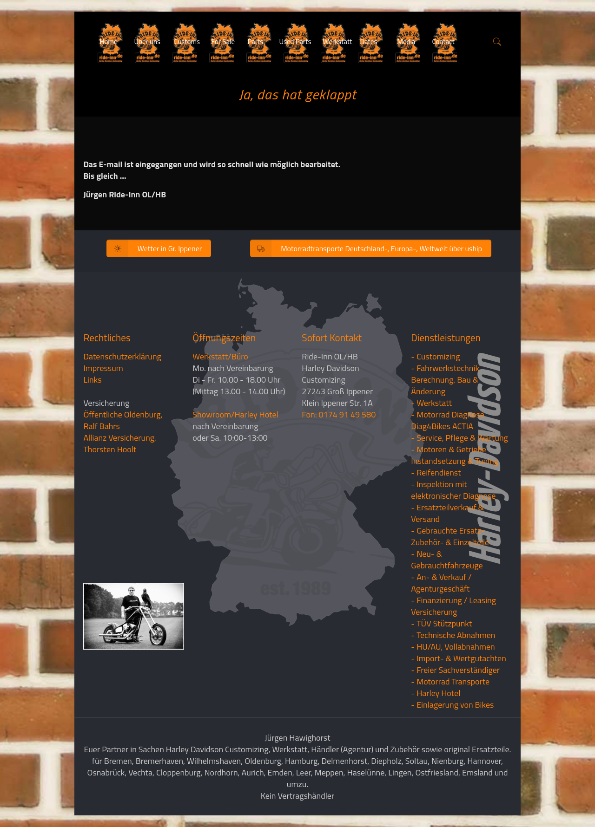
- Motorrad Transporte (450, 681)
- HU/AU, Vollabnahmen (453, 646)
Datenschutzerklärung (122, 356)
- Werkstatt (431, 403)
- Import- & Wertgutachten (458, 658)
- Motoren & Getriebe (448, 449)
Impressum (103, 368)
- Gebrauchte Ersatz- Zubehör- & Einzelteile (450, 536)
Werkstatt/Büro (220, 356)
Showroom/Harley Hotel (235, 414)
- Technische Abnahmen (453, 635)
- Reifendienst (436, 472)
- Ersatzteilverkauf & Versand (447, 513)
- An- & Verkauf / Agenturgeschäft (441, 583)
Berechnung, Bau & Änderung (444, 385)
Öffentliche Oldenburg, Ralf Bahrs (122, 420)
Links (92, 379)
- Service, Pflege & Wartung (459, 437)
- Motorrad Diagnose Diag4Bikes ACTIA (447, 420)
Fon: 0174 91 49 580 (339, 414)
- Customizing (435, 356)
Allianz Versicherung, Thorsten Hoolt (119, 443)
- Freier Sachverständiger (455, 670)
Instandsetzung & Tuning (454, 461)
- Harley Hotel (435, 693)
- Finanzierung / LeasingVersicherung (453, 606)
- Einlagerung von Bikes (452, 704)
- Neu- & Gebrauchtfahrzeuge (447, 559)
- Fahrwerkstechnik (445, 368)
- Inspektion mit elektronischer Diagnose (453, 490)
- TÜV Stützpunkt (441, 623)
